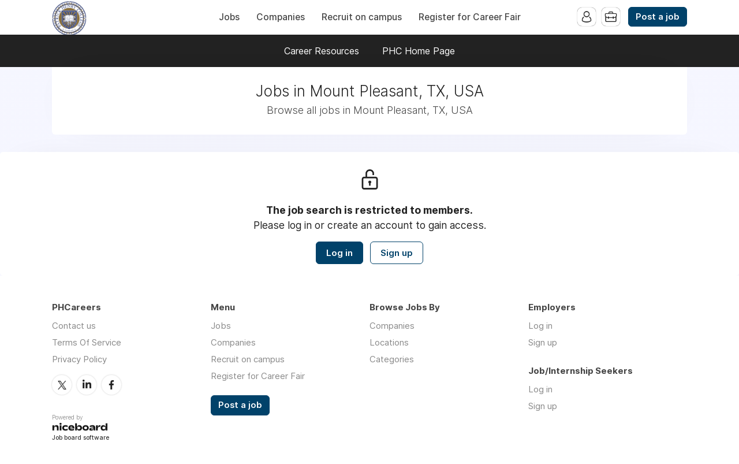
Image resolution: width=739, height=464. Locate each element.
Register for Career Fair (470, 17)
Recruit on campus (362, 17)
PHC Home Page (418, 51)
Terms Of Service (86, 342)
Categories (392, 359)
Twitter (62, 385)
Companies (280, 17)
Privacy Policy (79, 359)
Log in (339, 252)
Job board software (80, 438)
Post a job (658, 17)
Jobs (229, 17)
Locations (389, 342)
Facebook (111, 385)
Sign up (396, 252)
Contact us (74, 325)
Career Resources (321, 51)
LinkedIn (86, 385)
